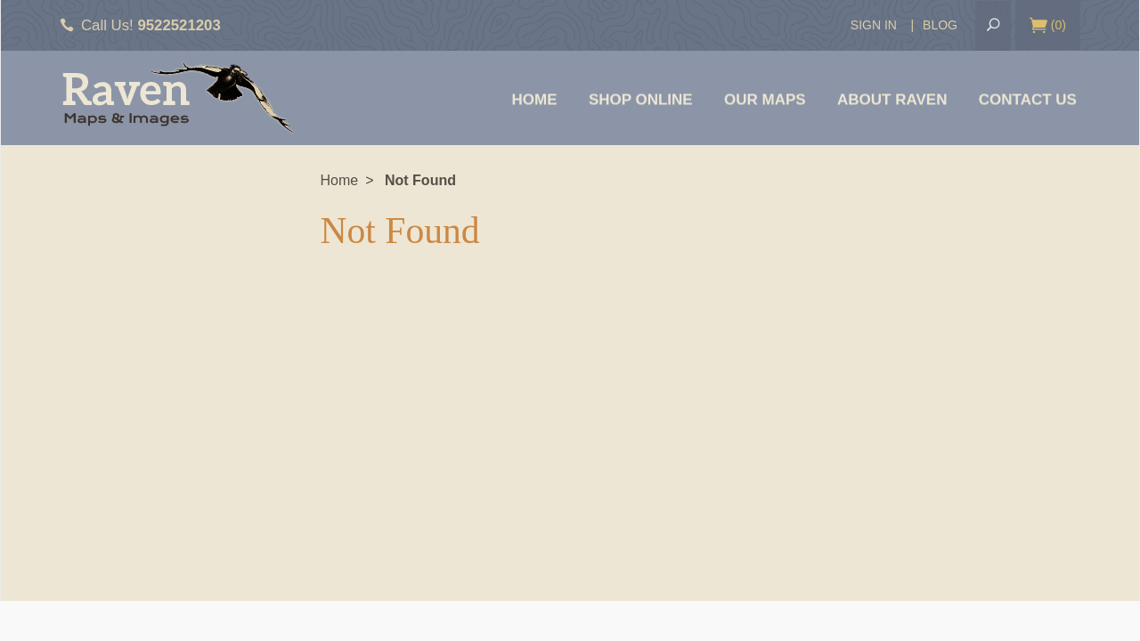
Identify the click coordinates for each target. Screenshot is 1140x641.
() (1048, 26)
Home (535, 99)
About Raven (892, 99)
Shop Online (641, 99)
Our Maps (765, 99)
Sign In (874, 25)
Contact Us (1028, 99)
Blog (940, 25)
